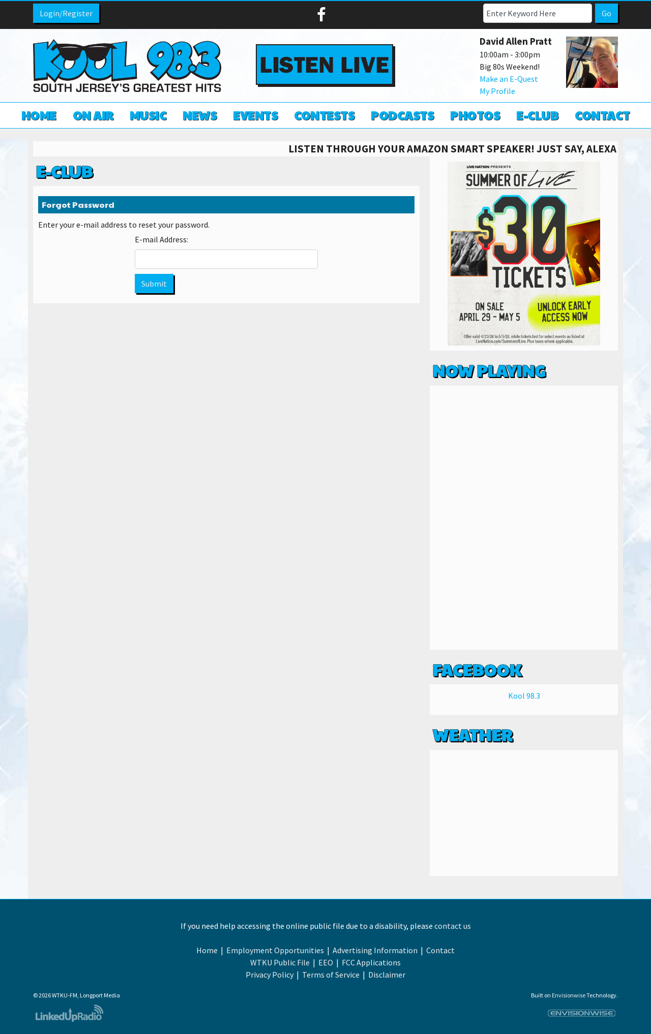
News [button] (200, 115)
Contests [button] (324, 115)
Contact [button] (602, 115)
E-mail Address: (161, 239)
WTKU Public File (280, 962)
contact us (452, 926)
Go (606, 13)
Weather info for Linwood (524, 866)
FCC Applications (371, 962)
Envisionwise (568, 995)
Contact (440, 950)
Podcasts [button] (402, 115)
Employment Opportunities (275, 950)
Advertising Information (375, 950)
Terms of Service (331, 974)
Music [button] (148, 115)
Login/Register (66, 13)
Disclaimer (386, 974)
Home (38, 115)
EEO (325, 962)
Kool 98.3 (524, 696)
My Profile (497, 91)
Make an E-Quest (509, 79)
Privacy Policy (269, 974)
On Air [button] (93, 115)
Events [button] (255, 115)
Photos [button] (475, 115)
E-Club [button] (537, 115)
